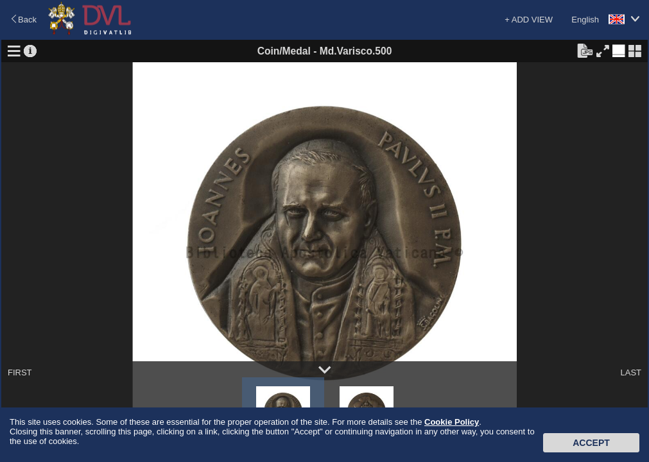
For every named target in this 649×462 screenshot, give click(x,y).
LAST (630, 372)
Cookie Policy (451, 422)
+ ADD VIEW (529, 19)
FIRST (20, 372)
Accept (591, 443)
